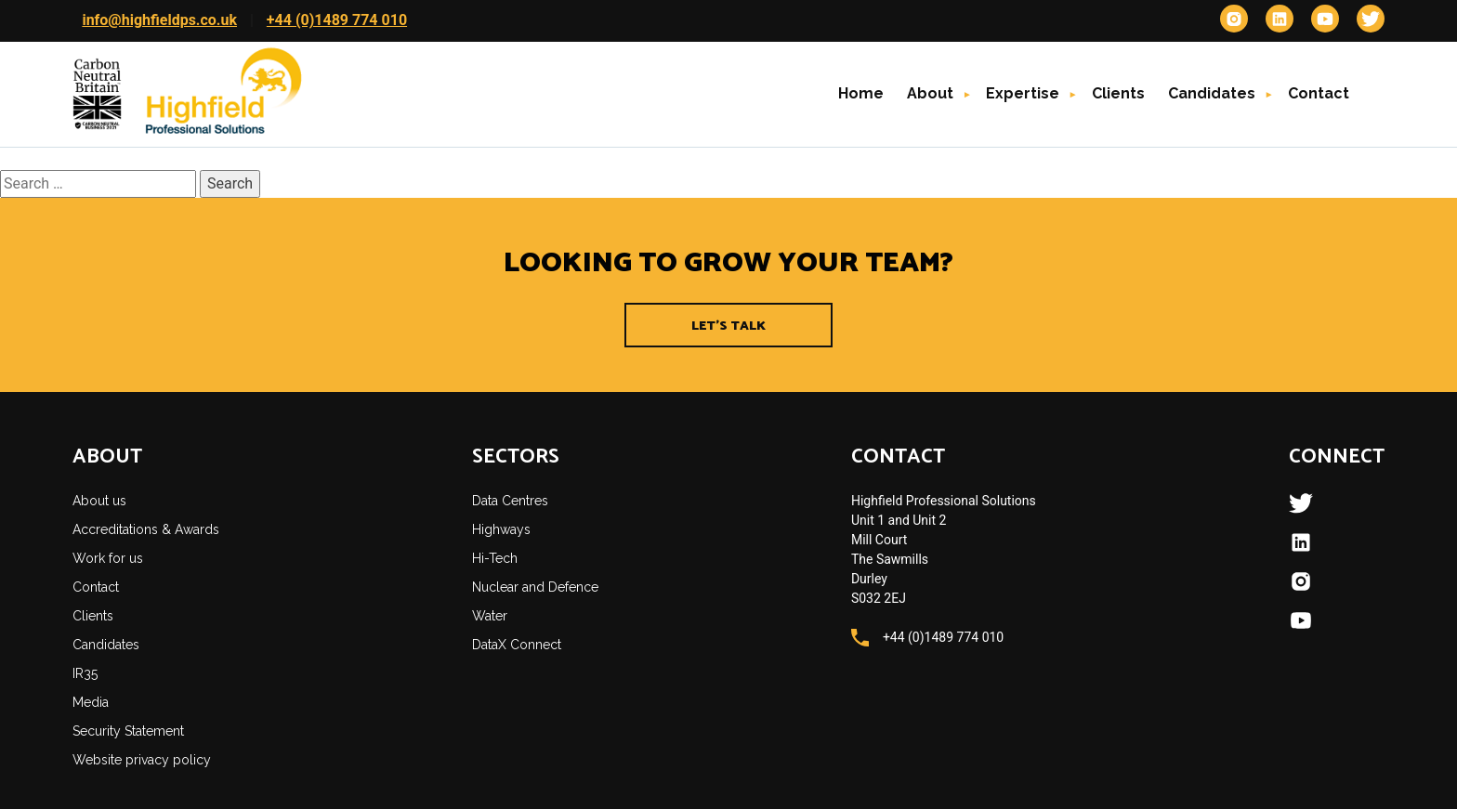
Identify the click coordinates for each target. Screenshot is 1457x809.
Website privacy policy (141, 759)
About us (99, 500)
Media (90, 702)
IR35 (85, 673)
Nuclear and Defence (535, 587)
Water (489, 615)
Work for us (107, 558)
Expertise (1022, 93)
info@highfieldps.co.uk (159, 20)
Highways (501, 529)
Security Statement (128, 731)
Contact (1318, 93)
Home (861, 93)
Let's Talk (728, 326)
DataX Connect (516, 644)
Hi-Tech (495, 558)
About (930, 93)
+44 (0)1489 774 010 (337, 20)
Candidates (1211, 93)
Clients (1118, 93)
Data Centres (510, 500)
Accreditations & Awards (145, 529)
